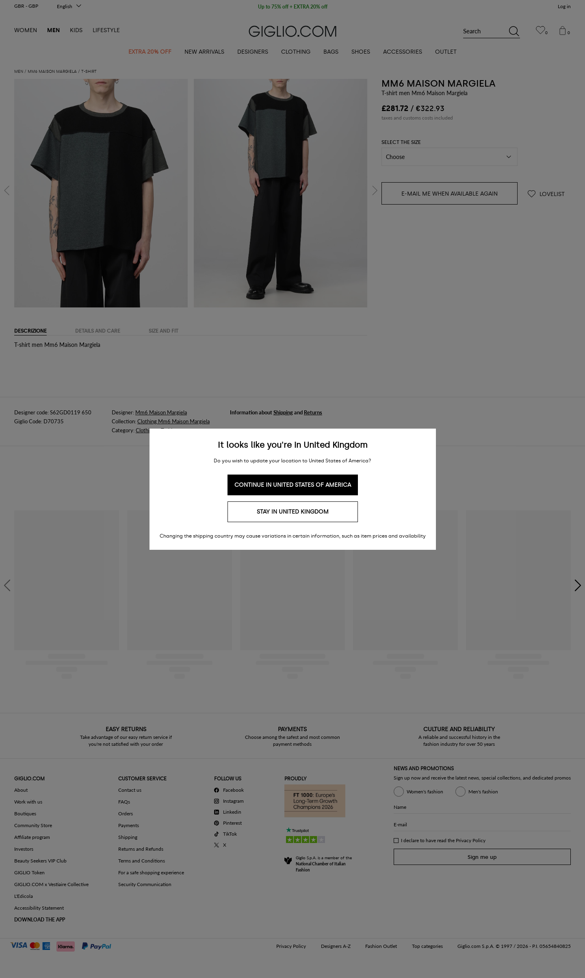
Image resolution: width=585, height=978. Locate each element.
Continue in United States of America (292, 484)
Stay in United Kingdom (293, 511)
